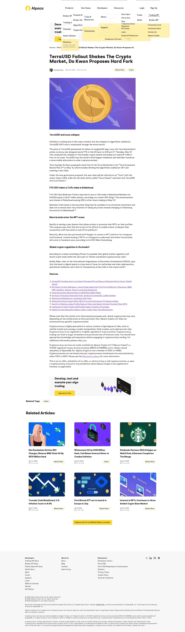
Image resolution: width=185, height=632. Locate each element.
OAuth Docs (29, 569)
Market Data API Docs (34, 566)
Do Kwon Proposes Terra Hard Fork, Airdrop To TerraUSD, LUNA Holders (84, 295)
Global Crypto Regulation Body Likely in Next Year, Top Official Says (82, 310)
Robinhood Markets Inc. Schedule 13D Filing (72, 298)
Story (63, 561)
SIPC (103, 604)
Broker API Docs (31, 564)
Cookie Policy (103, 575)
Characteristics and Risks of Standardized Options (142, 610)
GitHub (28, 586)
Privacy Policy (103, 572)
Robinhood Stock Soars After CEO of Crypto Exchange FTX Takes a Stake (85, 301)
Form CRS (102, 564)
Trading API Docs (32, 561)
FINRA (98, 604)
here (84, 340)
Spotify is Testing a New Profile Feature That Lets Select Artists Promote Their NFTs (89, 304)
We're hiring (66, 569)
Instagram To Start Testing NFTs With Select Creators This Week (80, 307)
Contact (64, 566)
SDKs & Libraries (32, 583)
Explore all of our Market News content (92, 522)
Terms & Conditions (105, 578)
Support (28, 578)
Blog (63, 564)
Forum (27, 575)
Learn (27, 581)
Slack (27, 572)
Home (52, 47)
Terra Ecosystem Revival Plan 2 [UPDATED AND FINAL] (76, 293)
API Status (29, 589)
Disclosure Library (91, 356)
